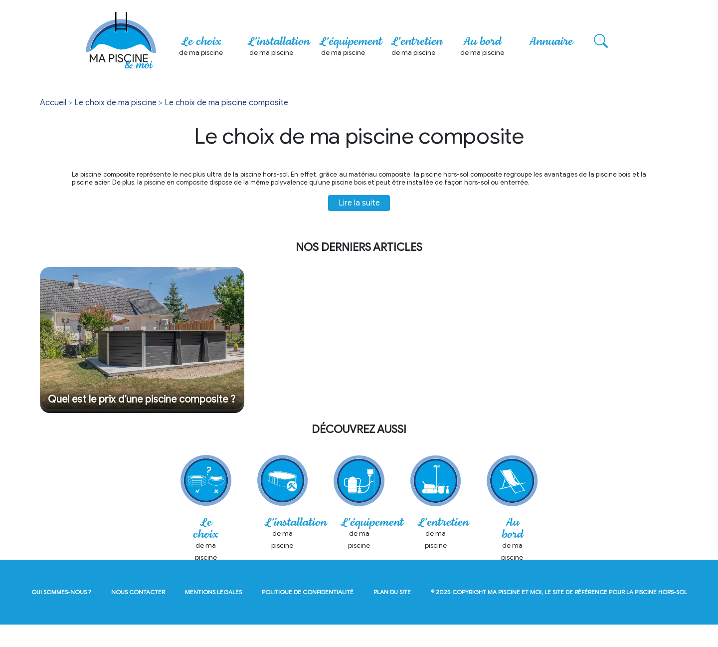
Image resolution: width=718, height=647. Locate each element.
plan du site (392, 614)
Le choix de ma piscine (115, 103)
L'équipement (350, 47)
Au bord (482, 47)
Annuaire (551, 42)
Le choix (201, 47)
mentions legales (213, 614)
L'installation (278, 47)
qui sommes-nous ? (61, 614)
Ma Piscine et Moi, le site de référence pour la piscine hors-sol (587, 614)
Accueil (53, 103)
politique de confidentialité (308, 614)
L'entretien (416, 47)
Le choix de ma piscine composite (226, 103)
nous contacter (138, 614)
